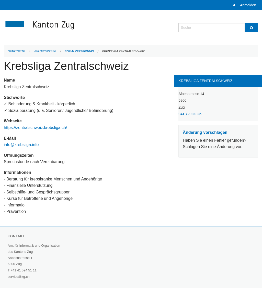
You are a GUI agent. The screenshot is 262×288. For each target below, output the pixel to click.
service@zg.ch (18, 277)
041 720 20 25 (189, 114)
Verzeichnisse (44, 51)
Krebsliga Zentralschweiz (123, 51)
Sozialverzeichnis (79, 51)
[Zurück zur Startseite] (70, 27)
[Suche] (251, 27)
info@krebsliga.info (21, 144)
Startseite (16, 51)
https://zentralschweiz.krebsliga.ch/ (36, 127)
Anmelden (248, 5)
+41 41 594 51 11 (23, 270)
